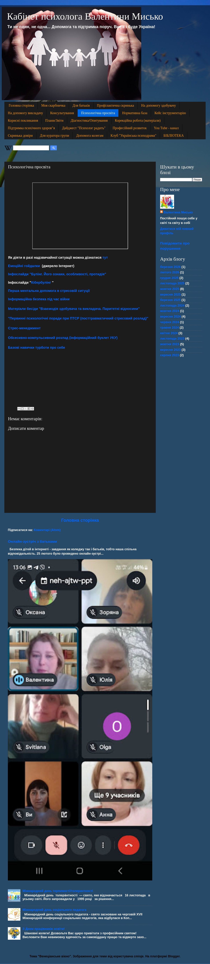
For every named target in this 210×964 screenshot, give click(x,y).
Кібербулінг (41, 282)
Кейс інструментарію (170, 113)
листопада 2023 (172, 338)
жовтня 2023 (169, 344)
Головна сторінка (21, 105)
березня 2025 (170, 300)
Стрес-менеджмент (24, 328)
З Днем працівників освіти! (43, 929)
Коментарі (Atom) (47, 530)
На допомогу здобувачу (158, 105)
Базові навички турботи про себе (36, 347)
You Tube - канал (166, 128)
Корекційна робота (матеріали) (138, 120)
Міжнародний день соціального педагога (54, 910)
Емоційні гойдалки (24, 266)
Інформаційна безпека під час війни (39, 299)
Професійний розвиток (130, 128)
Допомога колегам (89, 135)
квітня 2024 (169, 333)
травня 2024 (169, 327)
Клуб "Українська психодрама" (133, 135)
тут (105, 257)
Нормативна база (134, 113)
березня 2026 (170, 267)
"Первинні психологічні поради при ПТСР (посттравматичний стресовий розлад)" (78, 318)
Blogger (174, 956)
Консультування (62, 113)
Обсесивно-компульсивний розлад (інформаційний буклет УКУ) (63, 338)
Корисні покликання (23, 120)
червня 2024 (169, 322)
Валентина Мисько (178, 212)
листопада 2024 (172, 305)
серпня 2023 (169, 355)
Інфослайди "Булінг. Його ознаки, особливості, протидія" (57, 274)
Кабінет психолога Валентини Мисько (85, 16)
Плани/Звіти (54, 120)
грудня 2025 (169, 278)
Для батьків (81, 105)
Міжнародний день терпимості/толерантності (57, 891)
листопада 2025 (172, 283)
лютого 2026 (169, 272)
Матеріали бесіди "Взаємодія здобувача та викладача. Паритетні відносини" (74, 309)
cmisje (139, 956)
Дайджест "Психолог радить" (84, 128)
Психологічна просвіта (98, 113)
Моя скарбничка (53, 105)
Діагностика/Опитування (89, 120)
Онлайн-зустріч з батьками (32, 541)
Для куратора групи (54, 135)
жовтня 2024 (169, 311)
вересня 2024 (170, 316)
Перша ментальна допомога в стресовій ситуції (49, 291)
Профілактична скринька (115, 105)
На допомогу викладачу (25, 113)
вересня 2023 (170, 350)
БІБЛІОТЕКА (173, 135)
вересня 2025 (170, 294)
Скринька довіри (20, 135)
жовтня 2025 (169, 289)
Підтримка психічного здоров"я (31, 128)
